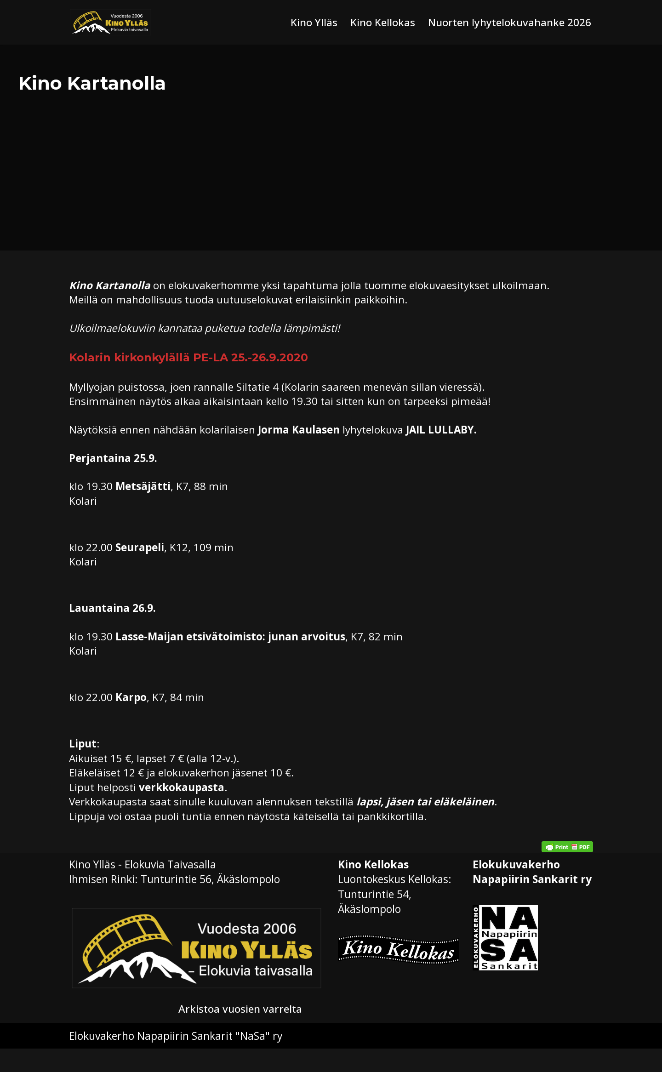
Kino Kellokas (378, 22)
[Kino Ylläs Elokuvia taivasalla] (110, 22)
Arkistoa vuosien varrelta (241, 1032)
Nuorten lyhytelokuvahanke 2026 (507, 22)
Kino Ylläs (308, 22)
